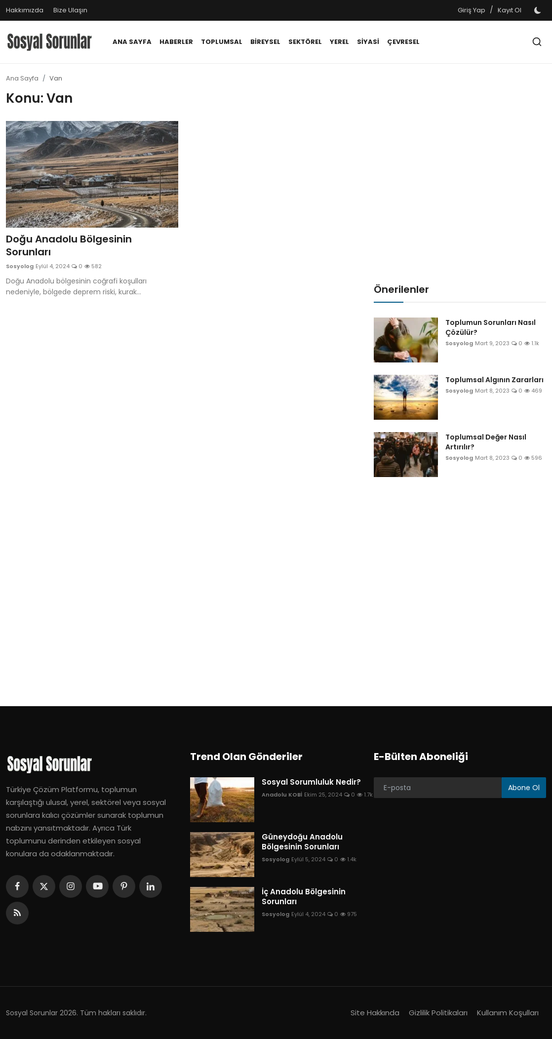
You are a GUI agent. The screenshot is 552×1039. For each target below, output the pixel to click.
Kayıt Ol (509, 10)
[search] (537, 42)
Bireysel (265, 41)
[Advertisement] (184, 389)
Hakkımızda (24, 10)
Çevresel (403, 41)
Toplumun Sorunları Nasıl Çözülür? (490, 327)
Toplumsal (221, 41)
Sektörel (305, 41)
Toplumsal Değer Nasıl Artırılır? (485, 442)
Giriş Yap (471, 10)
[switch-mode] (538, 10)
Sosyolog (20, 266)
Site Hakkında (375, 1012)
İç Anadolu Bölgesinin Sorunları (304, 897)
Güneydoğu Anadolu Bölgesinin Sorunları (302, 842)
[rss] (17, 913)
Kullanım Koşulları (508, 1012)
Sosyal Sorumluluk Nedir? (311, 782)
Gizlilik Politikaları (438, 1012)
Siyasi (368, 41)
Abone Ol (524, 788)
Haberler (176, 41)
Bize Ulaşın (70, 10)
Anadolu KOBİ (282, 795)
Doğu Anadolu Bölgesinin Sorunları (69, 245)
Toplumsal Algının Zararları (494, 380)
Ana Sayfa (132, 41)
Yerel (339, 41)
